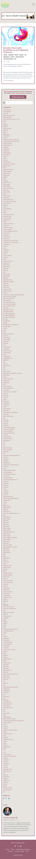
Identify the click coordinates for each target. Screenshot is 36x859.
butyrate (5, 205)
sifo (4, 709)
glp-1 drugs (6, 371)
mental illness (7, 530)
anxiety (5, 156)
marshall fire (6, 511)
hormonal (6, 425)
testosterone (7, 754)
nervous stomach (8, 580)
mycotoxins (6, 577)
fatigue (5, 323)
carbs (4, 210)
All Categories (7, 110)
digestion (21, 54)
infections (6, 459)
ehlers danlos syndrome (9, 296)
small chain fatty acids (9, 719)
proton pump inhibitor (9, 649)
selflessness (6, 689)
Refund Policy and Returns (23, 849)
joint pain (5, 481)
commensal (6, 238)
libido (5, 489)
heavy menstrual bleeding (10, 412)
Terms (7, 849)
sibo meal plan (7, 702)
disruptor (6, 283)
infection (5, 457)
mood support (7, 567)
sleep (4, 715)
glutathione (6, 375)
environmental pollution (9, 304)
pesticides (6, 618)
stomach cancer (7, 734)
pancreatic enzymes (20, 56)
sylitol (4, 749)
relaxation (6, 664)
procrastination (7, 644)
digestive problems (8, 281)
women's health (7, 788)
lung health (6, 500)
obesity (5, 586)
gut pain (5, 394)
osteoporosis (7, 595)
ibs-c (4, 446)
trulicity (5, 767)
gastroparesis (7, 366)
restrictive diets (7, 670)
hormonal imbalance (9, 429)
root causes (6, 677)
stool (4, 735)
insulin (5, 468)
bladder (5, 177)
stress (5, 741)
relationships (7, 663)
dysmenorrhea (7, 289)
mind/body (6, 549)
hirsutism (5, 420)
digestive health (7, 280)
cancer (5, 207)
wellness (5, 782)
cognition (6, 235)
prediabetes (6, 638)
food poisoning (7, 351)
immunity (5, 451)
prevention (6, 640)
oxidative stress (7, 597)
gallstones (6, 360)
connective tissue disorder (10, 240)
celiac (4, 222)
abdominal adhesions (9, 115)
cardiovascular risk (8, 214)
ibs (4, 444)
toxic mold (6, 763)
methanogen (6, 536)
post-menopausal (8, 631)
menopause (6, 526)
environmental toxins (9, 306)
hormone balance (8, 431)
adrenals (5, 130)
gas (25, 54)
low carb (5, 494)
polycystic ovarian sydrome (10, 629)
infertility (5, 461)
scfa (4, 685)
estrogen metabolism (9, 315)
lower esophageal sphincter (11, 498)
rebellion (5, 655)
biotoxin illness (7, 171)
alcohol (5, 138)
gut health (6, 390)
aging (4, 132)
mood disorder (7, 565)
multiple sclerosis (8, 573)
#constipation (7, 111)
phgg (4, 620)
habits (5, 399)
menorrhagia (6, 528)
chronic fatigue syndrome (10, 231)
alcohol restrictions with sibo (11, 141)
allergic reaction (7, 145)
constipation (10, 54)
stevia (4, 732)
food (4, 345)
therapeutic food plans (9, 756)
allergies (5, 147)
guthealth (6, 395)
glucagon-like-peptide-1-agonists (12, 373)
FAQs (27, 851)
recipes (5, 657)
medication (6, 522)
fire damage (6, 339)
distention (6, 285)
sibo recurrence (7, 704)
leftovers (5, 487)
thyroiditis (6, 760)
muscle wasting (7, 575)
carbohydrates (7, 209)
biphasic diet (6, 173)
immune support (7, 448)
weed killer (6, 777)
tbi (4, 750)
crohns (5, 253)
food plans (6, 349)
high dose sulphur (8, 416)
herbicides (6, 414)
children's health (8, 227)
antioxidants (6, 154)
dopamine (6, 287)
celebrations (6, 220)
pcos (4, 610)
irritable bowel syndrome (10, 479)
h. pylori (5, 397)
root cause (6, 676)
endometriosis (7, 300)
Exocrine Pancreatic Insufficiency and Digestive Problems (15, 50)
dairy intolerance (8, 261)
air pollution (6, 136)
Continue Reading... (8, 80)
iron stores (6, 476)
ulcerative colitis (7, 769)
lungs (5, 502)
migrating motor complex (10, 547)
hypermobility (7, 437)
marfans (5, 509)
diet (4, 272)
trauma (5, 765)
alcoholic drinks (7, 143)
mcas (4, 515)
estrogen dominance (9, 313)
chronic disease (7, 229)
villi (4, 773)
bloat (4, 179)
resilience (6, 666)
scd (4, 681)
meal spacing (6, 517)
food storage (6, 352)
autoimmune (6, 162)
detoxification (7, 267)
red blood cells (7, 659)
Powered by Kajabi (18, 855)
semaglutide (6, 691)
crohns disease (7, 255)
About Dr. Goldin (19, 851)
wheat (5, 784)
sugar (4, 743)
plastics (5, 623)
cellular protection (8, 224)
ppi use (5, 636)
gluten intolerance (8, 379)
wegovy (5, 778)
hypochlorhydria (7, 438)
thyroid (5, 758)
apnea (5, 158)
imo (4, 453)
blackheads (6, 175)
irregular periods (8, 478)
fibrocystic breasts (8, 334)
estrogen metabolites (9, 317)
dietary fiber (6, 274)
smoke (5, 724)
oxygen (5, 599)
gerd (4, 367)
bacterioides (6, 166)
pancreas (12, 56)
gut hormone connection (10, 392)
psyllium (5, 651)
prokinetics (6, 646)
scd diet (5, 683)
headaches (6, 405)
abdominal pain (7, 117)
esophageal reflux (8, 311)
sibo (15, 58)
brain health (6, 192)
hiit (4, 418)
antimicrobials (7, 153)
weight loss (6, 780)
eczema (5, 293)
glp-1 (4, 369)
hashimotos (6, 403)
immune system (7, 450)
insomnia (5, 466)
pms (4, 627)
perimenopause (7, 616)
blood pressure (7, 182)
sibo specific (6, 706)
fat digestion (6, 321)
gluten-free (6, 380)
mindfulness (6, 550)
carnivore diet (7, 216)
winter (5, 786)
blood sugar (6, 184)
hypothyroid (6, 440)
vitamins (5, 775)
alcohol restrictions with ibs (11, 139)
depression (6, 265)
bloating (5, 54)
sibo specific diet (7, 707)
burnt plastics (7, 203)
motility (5, 569)
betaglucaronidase (8, 169)
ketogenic (6, 483)
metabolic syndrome (8, 532)
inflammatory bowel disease (11, 465)
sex (4, 694)
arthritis (5, 160)
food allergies (7, 347)
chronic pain (6, 233)
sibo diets (6, 700)
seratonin (6, 692)
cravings (5, 252)
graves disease (7, 386)
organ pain (6, 590)
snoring (5, 726)
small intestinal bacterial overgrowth (13, 720)
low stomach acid (8, 496)
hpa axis (5, 435)
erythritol (5, 308)
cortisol (5, 246)
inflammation (6, 463)
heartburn (6, 410)
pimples (5, 621)
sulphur (5, 745)
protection (6, 648)
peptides (5, 614)
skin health (6, 713)
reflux (5, 661)
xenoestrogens (7, 790)
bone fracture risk (8, 188)
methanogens (7, 539)
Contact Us (10, 851)
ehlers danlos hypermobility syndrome (13, 295)
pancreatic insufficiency (8, 58)
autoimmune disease (9, 164)
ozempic (5, 601)
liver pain (6, 491)
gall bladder (6, 356)
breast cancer (7, 196)
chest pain (6, 225)
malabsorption (6, 56)
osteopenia (6, 593)
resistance (6, 668)
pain (4, 603)
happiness (6, 401)
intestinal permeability (9, 470)
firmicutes (6, 341)
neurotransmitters (8, 582)
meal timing (6, 519)
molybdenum (6, 558)
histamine (6, 422)
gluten (5, 377)
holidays (5, 423)
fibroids (5, 336)
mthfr (4, 571)
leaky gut (6, 485)
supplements (6, 747)
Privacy (13, 849)
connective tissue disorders (11, 242)
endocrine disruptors (9, 298)
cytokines (6, 257)
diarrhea (16, 54)
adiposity (5, 125)
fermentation (7, 326)
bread (4, 194)
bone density (6, 186)
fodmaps (5, 343)
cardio (5, 212)
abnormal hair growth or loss (11, 119)
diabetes (5, 268)
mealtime (5, 521)
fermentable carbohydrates (10, 324)
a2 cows (5, 113)
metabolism (6, 534)
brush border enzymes (9, 201)
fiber (4, 330)
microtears (6, 543)
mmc (4, 554)
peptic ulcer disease (8, 612)
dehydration (6, 263)
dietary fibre (6, 276)
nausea (5, 579)
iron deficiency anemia (9, 474)
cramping (6, 250)
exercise (5, 319)
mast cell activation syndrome (11, 513)
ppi (4, 635)
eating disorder (7, 291)
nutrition (5, 584)
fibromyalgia (6, 337)
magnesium (6, 506)
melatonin (6, 524)
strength (5, 737)
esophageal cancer (8, 309)
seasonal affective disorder (10, 687)
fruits (4, 354)
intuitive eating (7, 472)
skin (4, 711)
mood (4, 564)
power (5, 633)
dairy (4, 259)
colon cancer (6, 237)
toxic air (5, 762)
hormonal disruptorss (9, 427)
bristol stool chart (8, 199)
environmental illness (9, 302)
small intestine (7, 722)
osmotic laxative (7, 592)
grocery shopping (8, 388)
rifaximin (5, 672)
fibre (4, 332)
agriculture (6, 134)
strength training (8, 739)
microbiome (6, 541)
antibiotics (6, 151)
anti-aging (6, 149)
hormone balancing (8, 433)
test (4, 752)
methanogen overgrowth (10, 537)
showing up (6, 696)
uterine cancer (7, 771)
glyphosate (6, 382)
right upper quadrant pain (10, 674)
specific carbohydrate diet (10, 730)
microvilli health (7, 545)
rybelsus (5, 679)
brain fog (5, 190)
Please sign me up (18, 97)
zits (4, 792)
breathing (6, 197)
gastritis (5, 364)
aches (4, 121)
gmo (4, 384)
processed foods (7, 642)
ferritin (5, 328)
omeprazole (6, 588)
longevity (6, 493)
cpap (4, 248)
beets (4, 167)
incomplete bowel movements (11, 455)
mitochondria (6, 552)
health (5, 407)
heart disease (7, 408)
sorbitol (5, 728)
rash (4, 653)
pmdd (4, 625)
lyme (4, 504)
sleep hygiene (7, 717)
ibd (4, 442)
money (5, 560)
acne (4, 123)
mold (4, 556)
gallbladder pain (7, 358)
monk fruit (6, 562)
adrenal (5, 126)
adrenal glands (7, 128)
